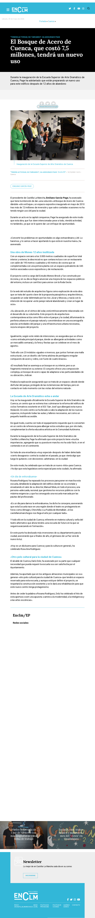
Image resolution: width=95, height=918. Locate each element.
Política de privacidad (44, 906)
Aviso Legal (35, 906)
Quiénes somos (66, 906)
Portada (42, 21)
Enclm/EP (62, 172)
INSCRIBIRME (30, 875)
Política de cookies (57, 906)
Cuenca (51, 21)
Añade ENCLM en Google (48, 107)
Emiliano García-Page (22, 186)
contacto (76, 905)
